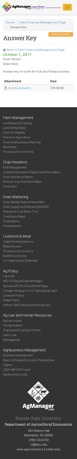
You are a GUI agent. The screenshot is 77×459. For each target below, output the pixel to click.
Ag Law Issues (12, 320)
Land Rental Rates (14, 127)
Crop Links (10, 186)
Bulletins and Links (15, 256)
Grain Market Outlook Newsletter (24, 202)
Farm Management (18, 117)
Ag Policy (10, 271)
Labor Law (10, 335)
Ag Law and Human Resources (27, 315)
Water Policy (11, 300)
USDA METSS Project (17, 369)
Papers (7, 365)
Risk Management (14, 167)
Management (11, 339)
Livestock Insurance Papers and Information (31, 172)
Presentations (12, 226)
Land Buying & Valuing (17, 123)
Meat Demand (12, 246)
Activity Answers (19, 88)
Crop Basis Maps (14, 216)
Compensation (12, 325)
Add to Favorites (60, 34)
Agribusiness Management (24, 350)
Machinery (10, 147)
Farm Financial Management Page (43, 22)
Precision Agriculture (16, 137)
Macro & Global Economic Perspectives (29, 360)
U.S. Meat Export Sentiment (20, 260)
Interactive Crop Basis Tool (20, 211)
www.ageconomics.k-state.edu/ (38, 449)
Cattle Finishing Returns (18, 241)
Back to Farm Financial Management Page (34, 50)
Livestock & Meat (17, 236)
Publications (11, 221)
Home (10, 22)
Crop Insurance (15, 162)
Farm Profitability (14, 132)
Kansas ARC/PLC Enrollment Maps (25, 286)
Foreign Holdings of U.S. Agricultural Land (30, 290)
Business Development (18, 355)
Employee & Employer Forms (22, 330)
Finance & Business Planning (21, 142)
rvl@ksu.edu (38, 444)
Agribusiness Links (15, 374)
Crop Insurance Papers (18, 177)
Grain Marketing (15, 197)
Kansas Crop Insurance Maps (22, 181)
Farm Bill (8, 276)
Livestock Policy (13, 295)
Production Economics (18, 151)
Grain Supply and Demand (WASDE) (26, 206)
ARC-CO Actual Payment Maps (22, 281)
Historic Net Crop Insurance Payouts (26, 305)
